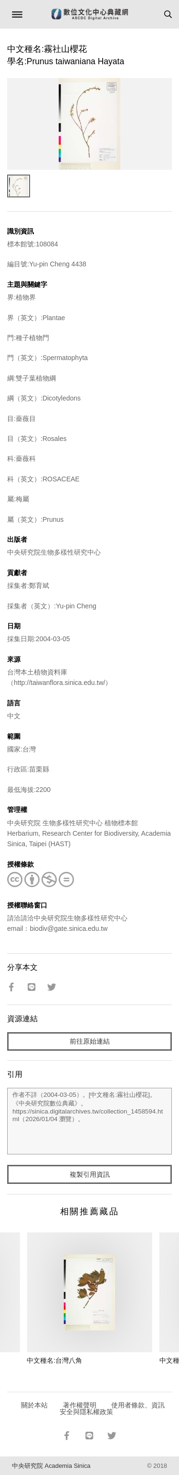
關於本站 (34, 1405)
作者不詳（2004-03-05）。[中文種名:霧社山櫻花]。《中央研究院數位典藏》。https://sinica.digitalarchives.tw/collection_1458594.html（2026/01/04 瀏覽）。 (89, 1121)
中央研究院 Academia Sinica (51, 1465)
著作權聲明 (79, 1405)
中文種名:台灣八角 (54, 1360)
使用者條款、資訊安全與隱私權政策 (112, 1408)
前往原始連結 (90, 1041)
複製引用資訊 (90, 1174)
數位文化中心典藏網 (90, 14)
